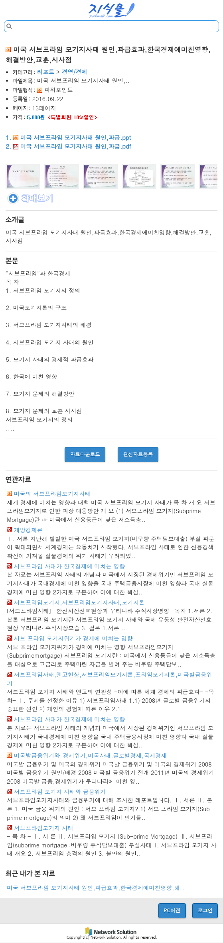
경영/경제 (74, 72)
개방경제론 (28, 530)
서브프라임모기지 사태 (43, 828)
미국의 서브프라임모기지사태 (52, 494)
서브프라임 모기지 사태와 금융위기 (60, 792)
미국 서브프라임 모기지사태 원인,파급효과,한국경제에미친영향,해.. (95, 888)
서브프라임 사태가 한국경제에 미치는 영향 (69, 566)
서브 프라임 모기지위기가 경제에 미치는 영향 (73, 638)
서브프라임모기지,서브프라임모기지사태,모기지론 (79, 602)
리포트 (45, 72)
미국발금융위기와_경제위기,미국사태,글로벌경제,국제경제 (90, 755)
